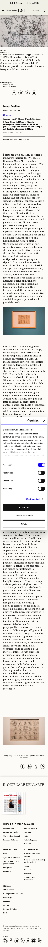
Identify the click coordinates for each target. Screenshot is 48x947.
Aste (26, 836)
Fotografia (7, 868)
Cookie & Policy (10, 909)
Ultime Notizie (11, 11)
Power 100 (28, 874)
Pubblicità (7, 901)
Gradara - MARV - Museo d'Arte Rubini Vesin (21, 119)
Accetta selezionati (24, 515)
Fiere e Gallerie (30, 828)
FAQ (5, 913)
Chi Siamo (7, 886)
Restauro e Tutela (10, 832)
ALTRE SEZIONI (10, 850)
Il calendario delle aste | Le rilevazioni (34, 861)
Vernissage (7, 897)
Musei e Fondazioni (11, 836)
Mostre (3, 50)
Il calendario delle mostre (32, 855)
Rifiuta (24, 524)
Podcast (27, 870)
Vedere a (7, 871)
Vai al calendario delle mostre (16, 139)
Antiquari (28, 832)
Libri (5, 854)
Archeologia (8, 828)
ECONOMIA (29, 824)
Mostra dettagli (33, 499)
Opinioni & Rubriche (11, 858)
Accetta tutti (24, 507)
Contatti (6, 905)
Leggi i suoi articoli (11, 110)
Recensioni (4, 52)
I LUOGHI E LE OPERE (13, 824)
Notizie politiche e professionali (11, 863)
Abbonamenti (34, 11)
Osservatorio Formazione (29, 879)
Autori (26, 866)
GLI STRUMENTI (31, 850)
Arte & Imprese (30, 840)
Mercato (27, 844)
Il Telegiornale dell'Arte (13, 894)
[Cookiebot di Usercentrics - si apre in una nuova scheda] (29, 420)
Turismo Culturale (10, 840)
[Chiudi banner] (44, 421)
